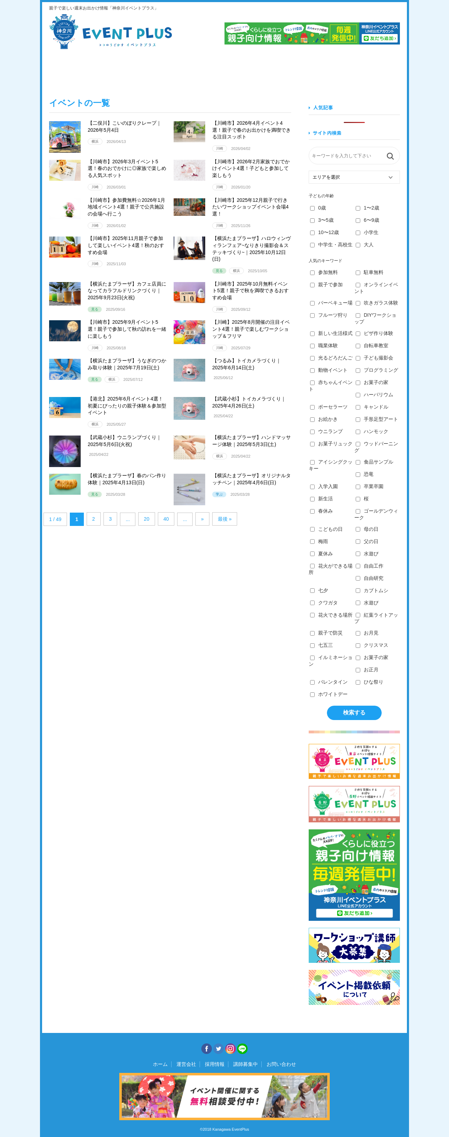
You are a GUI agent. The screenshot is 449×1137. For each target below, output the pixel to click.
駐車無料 (369, 272)
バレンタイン (329, 682)
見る (75, 69)
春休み (321, 511)
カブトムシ (372, 590)
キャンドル (372, 407)
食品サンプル (374, 462)
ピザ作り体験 (374, 333)
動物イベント (329, 370)
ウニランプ (326, 431)
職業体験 (324, 345)
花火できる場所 (331, 615)
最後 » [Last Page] (225, 519)
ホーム (160, 1064)
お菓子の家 (372, 382)
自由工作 (369, 566)
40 (166, 519)
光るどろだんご (331, 358)
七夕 (319, 590)
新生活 (321, 498)
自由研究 (369, 578)
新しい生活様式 (331, 333)
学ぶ (193, 69)
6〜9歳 (367, 220)
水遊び (367, 553)
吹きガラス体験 (377, 303)
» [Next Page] (202, 519)
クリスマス (372, 645)
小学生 (367, 232)
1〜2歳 (367, 208)
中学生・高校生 (331, 244)
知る (312, 69)
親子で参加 (326, 284)
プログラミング (377, 370)
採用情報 (214, 1064)
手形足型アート (377, 419)
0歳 (318, 208)
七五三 (321, 645)
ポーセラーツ (329, 407)
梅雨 (319, 541)
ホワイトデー (329, 694)
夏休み (321, 553)
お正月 (367, 669)
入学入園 (324, 486)
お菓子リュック (331, 443)
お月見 (367, 633)
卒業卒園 (369, 486)
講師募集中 (245, 1064)
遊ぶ (371, 69)
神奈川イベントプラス (110, 31)
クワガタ (324, 602)
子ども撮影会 (374, 358)
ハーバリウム (374, 394)
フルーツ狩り (329, 315)
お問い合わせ (281, 1064)
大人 (365, 244)
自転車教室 (372, 345)
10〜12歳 (324, 232)
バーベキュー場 (331, 303)
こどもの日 (326, 529)
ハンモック (372, 431)
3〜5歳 (322, 220)
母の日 (367, 529)
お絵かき (324, 419)
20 (146, 519)
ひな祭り (369, 682)
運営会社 (186, 1064)
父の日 (367, 541)
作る (253, 69)
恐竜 (365, 474)
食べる (134, 69)
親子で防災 (326, 633)
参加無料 (324, 272)
